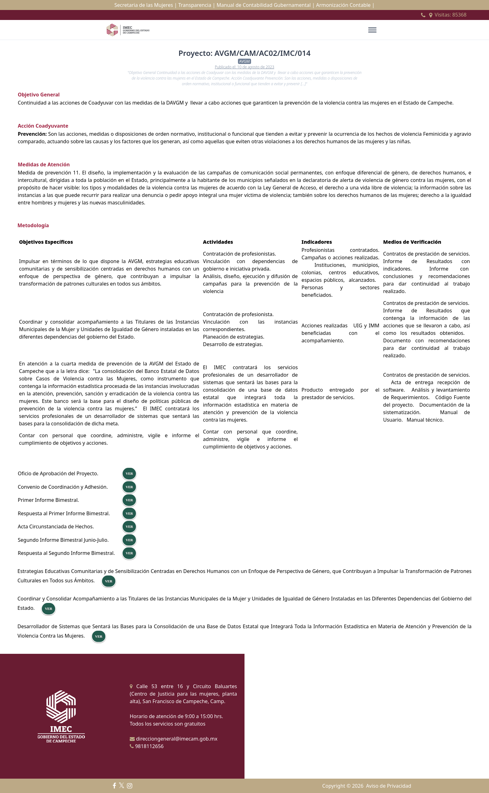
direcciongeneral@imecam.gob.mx (173, 738)
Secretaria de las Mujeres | (145, 5)
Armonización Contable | (345, 5)
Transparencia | (196, 5)
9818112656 (147, 746)
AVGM (244, 61)
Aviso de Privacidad (388, 785)
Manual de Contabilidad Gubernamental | (266, 5)
